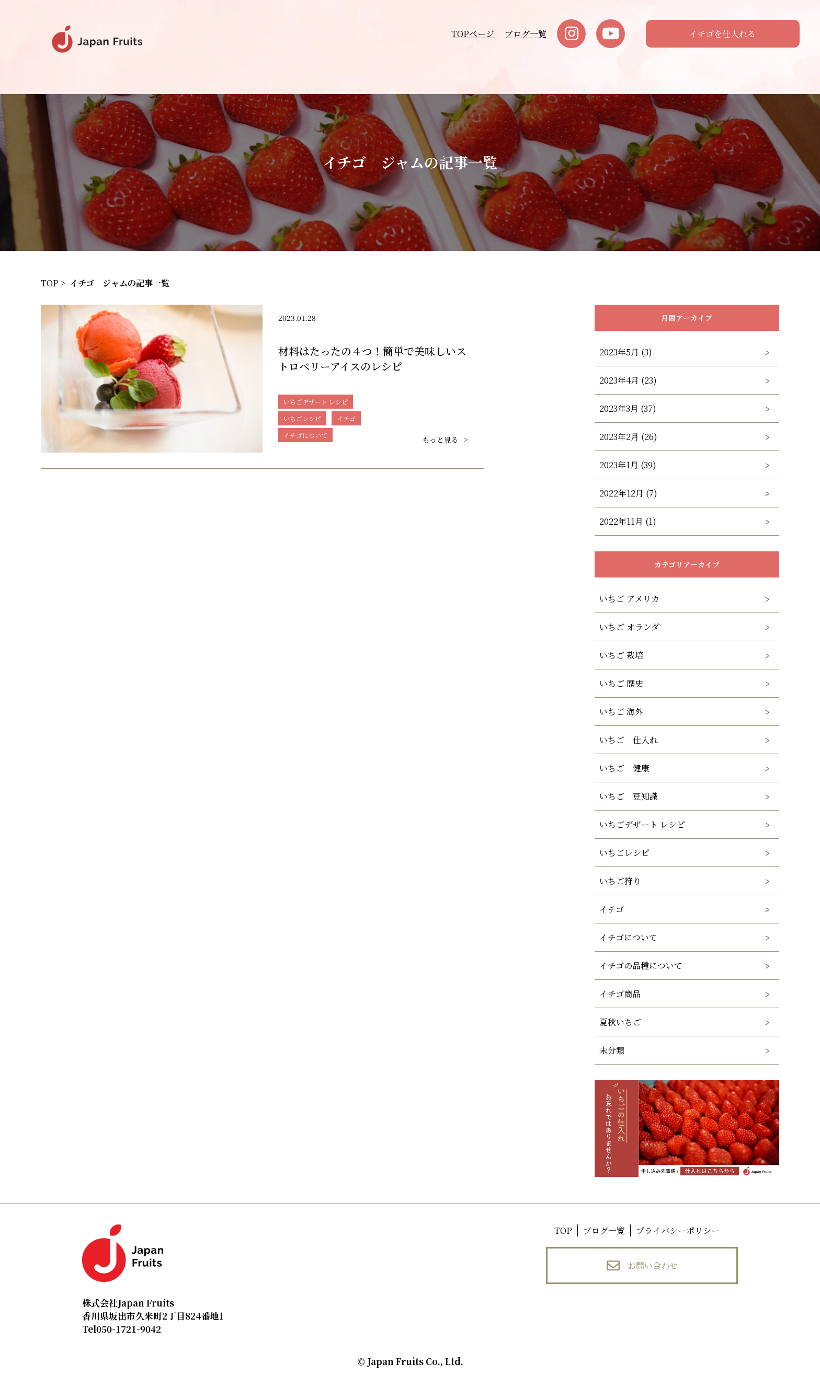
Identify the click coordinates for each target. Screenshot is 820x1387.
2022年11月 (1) (627, 521)
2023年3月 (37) (627, 408)
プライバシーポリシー (678, 1230)
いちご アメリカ (629, 599)
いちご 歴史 (621, 683)
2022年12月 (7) (628, 493)
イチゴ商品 (620, 994)
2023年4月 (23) (628, 380)
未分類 (611, 1050)
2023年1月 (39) (627, 465)
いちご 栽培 (621, 655)
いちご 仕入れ (628, 740)
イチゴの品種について (640, 966)
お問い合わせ (642, 1265)
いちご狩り (620, 881)
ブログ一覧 (525, 34)
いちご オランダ (629, 627)
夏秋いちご (620, 1022)
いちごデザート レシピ (642, 824)
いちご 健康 (624, 768)
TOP (563, 1230)
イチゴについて (628, 937)
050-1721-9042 (121, 1328)
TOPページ (472, 34)
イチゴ (611, 909)
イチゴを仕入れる (722, 34)
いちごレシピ (624, 853)
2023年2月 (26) (628, 437)
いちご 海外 (621, 712)
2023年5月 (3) (625, 352)
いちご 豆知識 (628, 796)
